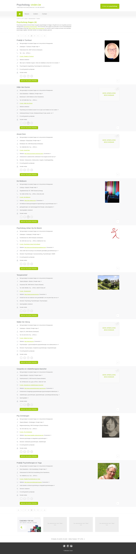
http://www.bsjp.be (29, 341)
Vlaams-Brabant (24, 281)
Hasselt (27, 187)
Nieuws (27, 14)
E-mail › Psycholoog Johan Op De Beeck (30, 244)
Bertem (31, 281)
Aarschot (31, 375)
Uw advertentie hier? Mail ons (55, 524)
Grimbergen (32, 422)
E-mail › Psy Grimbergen (26, 432)
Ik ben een (110, 6)
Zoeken (35, 14)
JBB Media (66, 550)
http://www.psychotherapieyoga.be (33, 482)
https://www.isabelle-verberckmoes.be (33, 435)
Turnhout (28, 46)
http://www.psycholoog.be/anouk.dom (33, 153)
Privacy (71, 550)
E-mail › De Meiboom (25, 197)
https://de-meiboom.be (30, 200)
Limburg (22, 187)
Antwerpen (22, 46)
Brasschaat (29, 140)
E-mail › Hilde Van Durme (26, 103)
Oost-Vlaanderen (24, 93)
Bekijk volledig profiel (29, 80)
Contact (44, 14)
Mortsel (28, 328)
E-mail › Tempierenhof (25, 291)
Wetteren (31, 93)
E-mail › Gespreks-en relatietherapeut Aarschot (31, 385)
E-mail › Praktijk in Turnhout (27, 56)
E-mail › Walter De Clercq (26, 338)
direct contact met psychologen (36, 28)
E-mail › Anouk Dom (25, 150)
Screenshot (47, 153)
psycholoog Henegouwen (30, 26)
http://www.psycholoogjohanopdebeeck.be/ (35, 247)
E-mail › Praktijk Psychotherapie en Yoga (30, 479)
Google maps (36, 46)
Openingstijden (24, 398)
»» (44, 35)
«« (18, 35)
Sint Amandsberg (33, 469)
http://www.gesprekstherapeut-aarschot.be (35, 388)
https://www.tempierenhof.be (31, 294)
